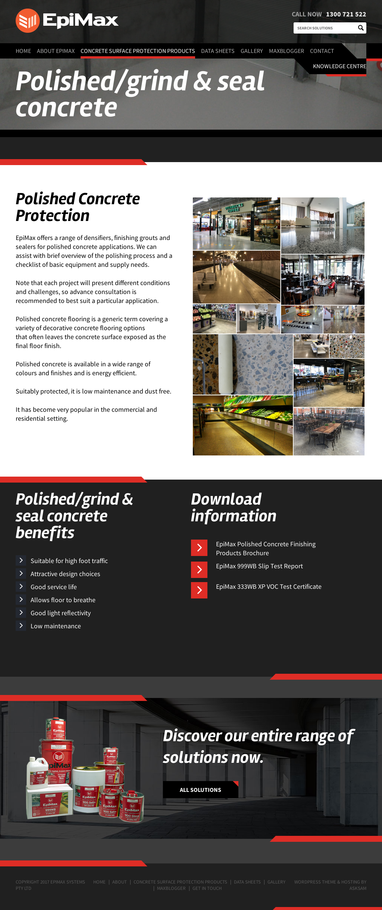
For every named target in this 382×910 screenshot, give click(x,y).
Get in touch (207, 888)
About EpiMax (56, 50)
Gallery (252, 50)
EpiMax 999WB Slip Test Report (259, 566)
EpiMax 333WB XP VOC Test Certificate (269, 586)
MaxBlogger (286, 50)
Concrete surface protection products (138, 50)
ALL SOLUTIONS (200, 789)
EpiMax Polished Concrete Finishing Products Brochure (266, 548)
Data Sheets (218, 50)
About (119, 882)
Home (23, 50)
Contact (322, 50)
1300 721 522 (346, 14)
